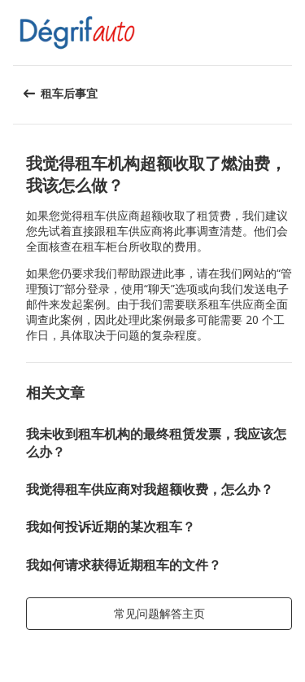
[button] (287, 32)
